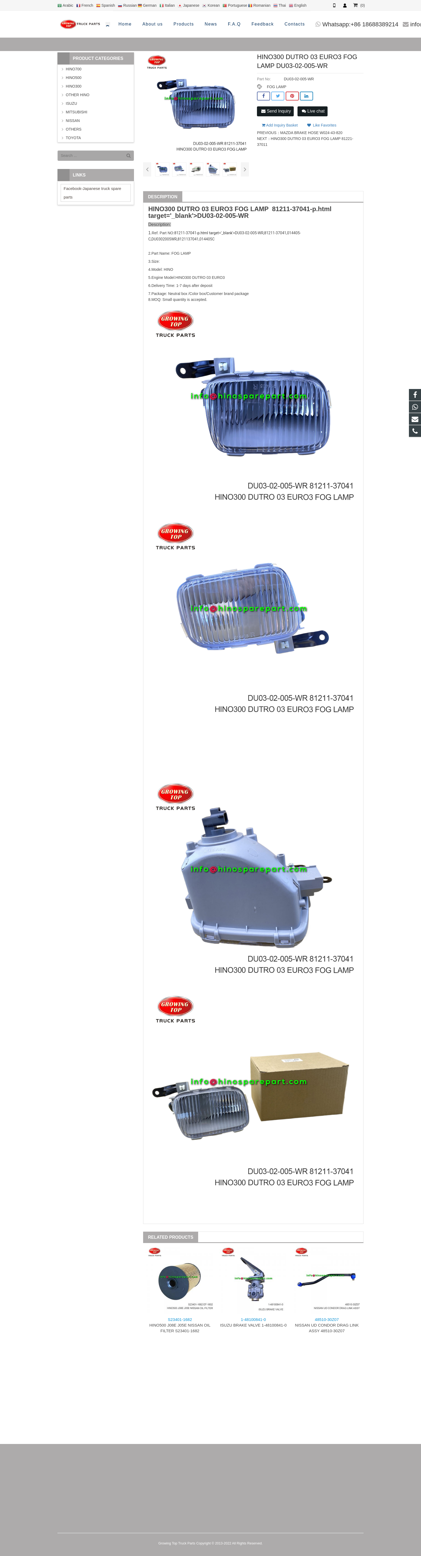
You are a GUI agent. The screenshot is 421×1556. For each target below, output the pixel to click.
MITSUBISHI (76, 112)
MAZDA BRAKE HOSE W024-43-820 (311, 131)
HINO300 (73, 86)
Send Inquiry (276, 111)
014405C (207, 239)
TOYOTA (73, 138)
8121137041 (188, 239)
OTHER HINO (77, 95)
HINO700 (73, 69)
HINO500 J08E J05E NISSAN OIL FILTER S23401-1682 (179, 1325)
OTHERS (73, 129)
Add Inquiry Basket (280, 123)
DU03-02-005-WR (223, 215)
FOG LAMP (276, 87)
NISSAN (73, 120)
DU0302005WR (164, 239)
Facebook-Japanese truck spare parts (92, 192)
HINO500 (73, 77)
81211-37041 (291, 208)
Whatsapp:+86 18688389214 (249, 24)
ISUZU (71, 103)
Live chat (313, 111)
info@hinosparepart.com (331, 24)
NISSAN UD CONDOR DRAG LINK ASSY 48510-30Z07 (327, 1325)
